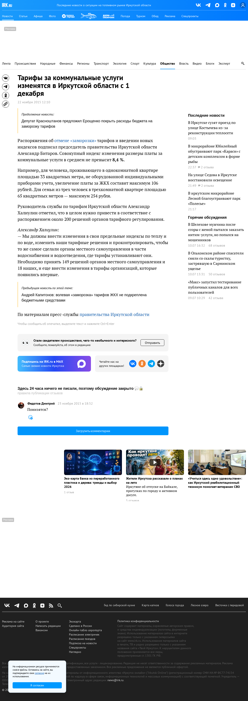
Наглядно (75, 652)
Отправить (152, 343)
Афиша (38, 16)
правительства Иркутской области (114, 314)
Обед (155, 16)
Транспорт (101, 63)
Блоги (210, 63)
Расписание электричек (84, 634)
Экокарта (75, 621)
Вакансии (42, 630)
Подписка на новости (83, 643)
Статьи (23, 16)
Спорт (135, 63)
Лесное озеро (200, 605)
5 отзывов (132, 500)
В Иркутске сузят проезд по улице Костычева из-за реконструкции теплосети (212, 127)
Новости (7, 16)
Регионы (83, 63)
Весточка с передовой (229, 605)
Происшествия (25, 63)
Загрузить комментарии (93, 431)
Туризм (140, 16)
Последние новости (206, 115)
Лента (6, 63)
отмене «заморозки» (75, 140)
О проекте (42, 621)
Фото (52, 16)
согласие (39, 673)
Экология (119, 63)
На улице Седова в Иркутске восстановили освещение (212, 177)
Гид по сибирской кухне (119, 605)
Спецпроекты (189, 16)
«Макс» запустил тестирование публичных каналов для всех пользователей (214, 287)
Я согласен (37, 685)
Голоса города (175, 605)
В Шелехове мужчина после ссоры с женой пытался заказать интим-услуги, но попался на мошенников (216, 232)
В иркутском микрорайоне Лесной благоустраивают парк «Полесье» (214, 198)
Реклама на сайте (13, 621)
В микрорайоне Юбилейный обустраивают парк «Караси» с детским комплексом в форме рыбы (214, 154)
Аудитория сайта (13, 626)
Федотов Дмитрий (41, 403)
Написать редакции (48, 626)
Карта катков (150, 605)
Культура (149, 63)
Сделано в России (80, 626)
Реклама (170, 16)
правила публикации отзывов (40, 393)
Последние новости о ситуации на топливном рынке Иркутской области (104, 5)
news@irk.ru (115, 680)
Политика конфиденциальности (138, 621)
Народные (47, 63)
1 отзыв (69, 492)
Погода (125, 16)
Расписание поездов (82, 639)
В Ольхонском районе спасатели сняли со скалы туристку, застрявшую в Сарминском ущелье (216, 261)
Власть (183, 63)
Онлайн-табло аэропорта (85, 630)
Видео (197, 63)
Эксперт (224, 63)
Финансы (66, 63)
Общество (167, 63)
